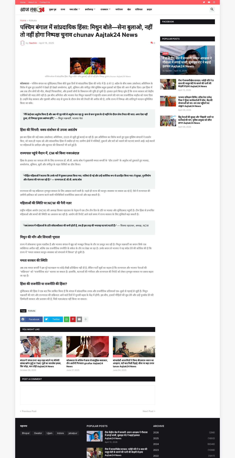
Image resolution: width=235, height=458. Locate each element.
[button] (212, 9)
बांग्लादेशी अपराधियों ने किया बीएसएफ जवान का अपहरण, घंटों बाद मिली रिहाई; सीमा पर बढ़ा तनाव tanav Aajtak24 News (133, 363)
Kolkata (33, 20)
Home (22, 2)
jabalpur (73, 433)
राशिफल (138, 9)
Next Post (148, 411)
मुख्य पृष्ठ (52, 9)
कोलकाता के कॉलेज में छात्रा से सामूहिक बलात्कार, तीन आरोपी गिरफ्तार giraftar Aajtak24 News (87, 363)
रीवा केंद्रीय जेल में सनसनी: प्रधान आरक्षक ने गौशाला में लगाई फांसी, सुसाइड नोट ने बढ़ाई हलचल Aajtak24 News (126, 435)
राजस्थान (104, 9)
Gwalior (38, 433)
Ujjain (49, 433)
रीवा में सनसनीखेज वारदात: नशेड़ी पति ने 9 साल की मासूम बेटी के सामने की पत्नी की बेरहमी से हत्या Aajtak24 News (196, 83)
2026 (184, 432)
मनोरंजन (119, 9)
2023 (184, 450)
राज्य (63, 9)
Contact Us (45, 2)
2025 (184, 438)
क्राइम (149, 9)
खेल (129, 9)
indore (60, 433)
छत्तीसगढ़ (89, 9)
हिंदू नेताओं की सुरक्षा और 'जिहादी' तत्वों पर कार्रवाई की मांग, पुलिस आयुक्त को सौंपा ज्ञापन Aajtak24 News (196, 120)
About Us (32, 2)
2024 (184, 444)
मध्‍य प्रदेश (74, 9)
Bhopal (25, 433)
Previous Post (29, 411)
